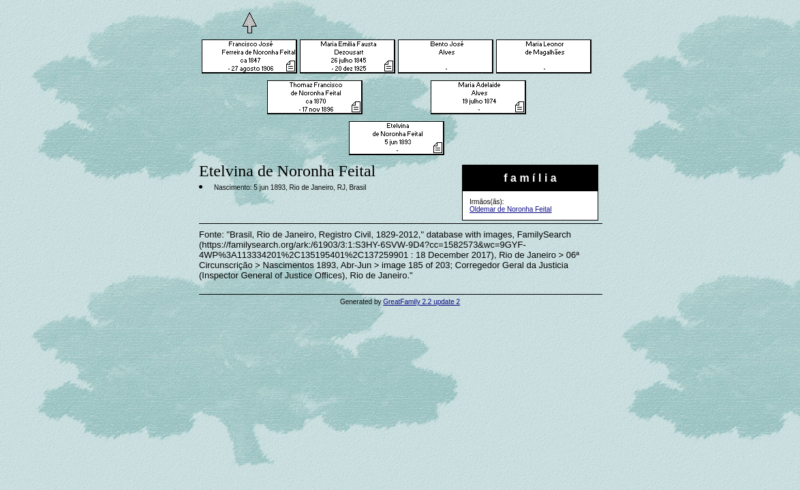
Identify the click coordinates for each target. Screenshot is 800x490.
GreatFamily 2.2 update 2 (421, 302)
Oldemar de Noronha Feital (511, 209)
